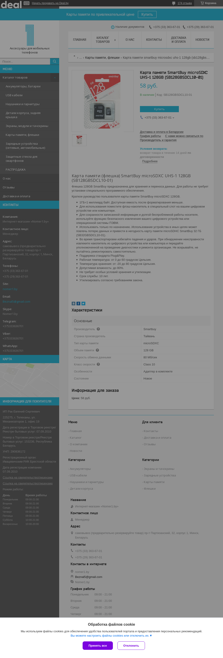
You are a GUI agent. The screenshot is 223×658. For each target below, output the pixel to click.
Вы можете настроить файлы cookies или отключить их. (110, 635)
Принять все (98, 645)
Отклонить (131, 645)
